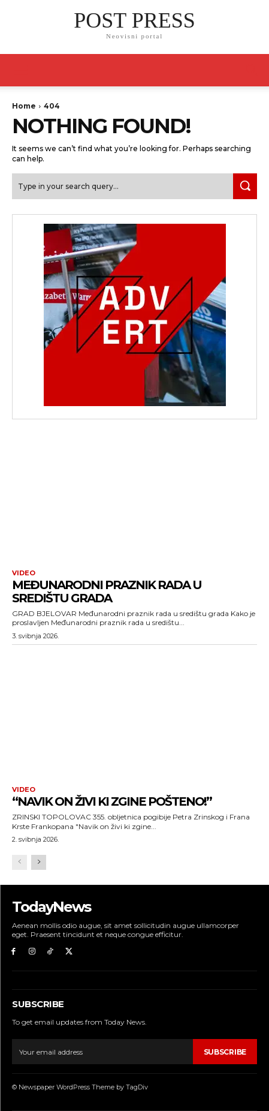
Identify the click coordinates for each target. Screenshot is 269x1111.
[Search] (245, 186)
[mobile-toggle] (20, 70)
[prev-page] (19, 862)
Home (24, 105)
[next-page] (38, 862)
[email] (102, 1051)
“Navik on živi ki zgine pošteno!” (111, 801)
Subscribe (225, 1051)
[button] (252, 70)
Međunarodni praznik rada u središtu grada (106, 591)
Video (23, 573)
